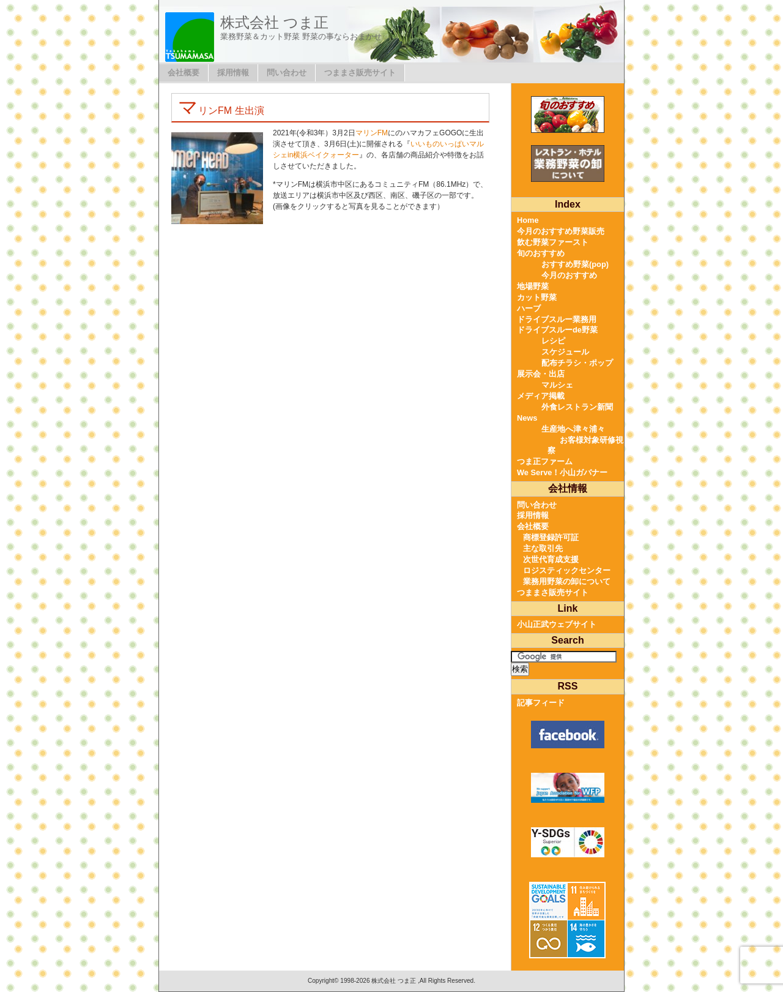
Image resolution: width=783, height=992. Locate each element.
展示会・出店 (541, 373)
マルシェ (557, 384)
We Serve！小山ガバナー (562, 472)
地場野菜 (533, 286)
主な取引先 (543, 548)
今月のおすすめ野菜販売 (560, 231)
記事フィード (541, 702)
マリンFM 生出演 (221, 110)
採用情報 (233, 72)
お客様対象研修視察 (585, 445)
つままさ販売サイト (360, 72)
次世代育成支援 (551, 559)
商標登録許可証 (551, 537)
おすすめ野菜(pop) (575, 264)
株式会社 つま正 (274, 22)
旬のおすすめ (541, 253)
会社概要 (183, 72)
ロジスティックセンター (566, 570)
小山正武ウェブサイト (556, 624)
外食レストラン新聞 (577, 406)
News (527, 418)
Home (528, 220)
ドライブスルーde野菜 (557, 329)
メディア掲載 (541, 395)
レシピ (553, 340)
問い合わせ (286, 72)
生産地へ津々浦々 (573, 429)
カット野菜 (537, 297)
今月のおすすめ (569, 275)
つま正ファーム (545, 461)
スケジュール (565, 351)
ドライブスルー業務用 (556, 319)
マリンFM (371, 133)
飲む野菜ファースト (552, 242)
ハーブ (529, 308)
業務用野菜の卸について (566, 581)
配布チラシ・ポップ (577, 362)
